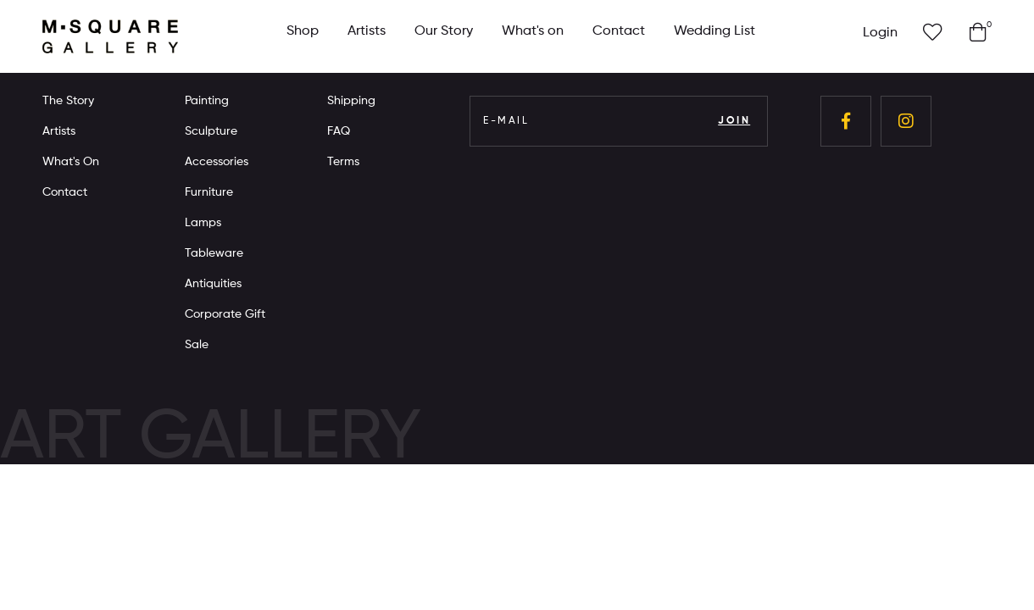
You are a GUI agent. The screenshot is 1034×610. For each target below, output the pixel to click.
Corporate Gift (225, 314)
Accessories (216, 162)
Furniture (209, 192)
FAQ (338, 131)
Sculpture (211, 131)
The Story (68, 101)
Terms (343, 162)
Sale (196, 345)
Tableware (214, 253)
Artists (366, 31)
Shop (302, 31)
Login (880, 33)
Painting (207, 101)
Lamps (203, 223)
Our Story (443, 31)
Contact (618, 31)
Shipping (351, 101)
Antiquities (213, 284)
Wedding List (714, 31)
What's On (70, 162)
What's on (533, 31)
